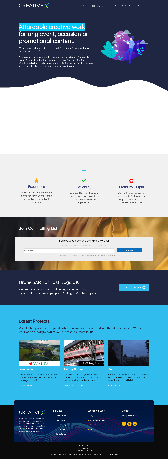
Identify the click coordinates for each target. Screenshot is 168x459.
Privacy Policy (84, 445)
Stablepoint (88, 450)
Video (29, 385)
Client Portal (121, 5)
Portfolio (99, 5)
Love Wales (26, 369)
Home (80, 5)
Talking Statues (73, 369)
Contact (141, 5)
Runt (111, 369)
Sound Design (78, 385)
